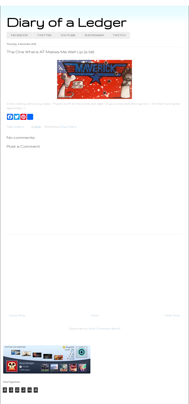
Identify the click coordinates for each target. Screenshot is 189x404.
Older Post (172, 315)
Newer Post (17, 315)
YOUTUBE (68, 35)
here (146, 103)
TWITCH (119, 35)
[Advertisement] (94, 272)
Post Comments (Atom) (104, 328)
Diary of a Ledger (66, 22)
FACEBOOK (19, 35)
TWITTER (44, 35)
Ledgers (18, 126)
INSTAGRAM (94, 35)
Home (95, 315)
